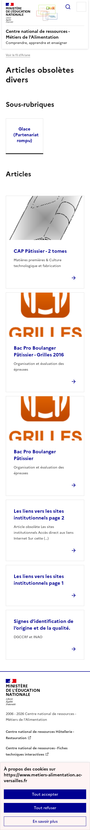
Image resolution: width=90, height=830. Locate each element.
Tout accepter (45, 794)
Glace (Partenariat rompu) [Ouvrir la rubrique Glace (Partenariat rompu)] (26, 135)
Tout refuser (45, 808)
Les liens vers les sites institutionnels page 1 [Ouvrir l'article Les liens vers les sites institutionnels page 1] (39, 580)
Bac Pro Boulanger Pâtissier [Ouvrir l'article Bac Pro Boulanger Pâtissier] (35, 455)
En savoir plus (45, 821)
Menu (81, 7)
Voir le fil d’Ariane (18, 55)
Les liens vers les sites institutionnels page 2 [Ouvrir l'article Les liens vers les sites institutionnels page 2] (39, 514)
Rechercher (68, 7)
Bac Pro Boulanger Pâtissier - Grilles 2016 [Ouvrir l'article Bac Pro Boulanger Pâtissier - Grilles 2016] (39, 351)
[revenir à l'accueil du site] (45, 34)
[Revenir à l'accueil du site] (23, 692)
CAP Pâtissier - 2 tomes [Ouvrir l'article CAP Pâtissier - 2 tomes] (40, 251)
